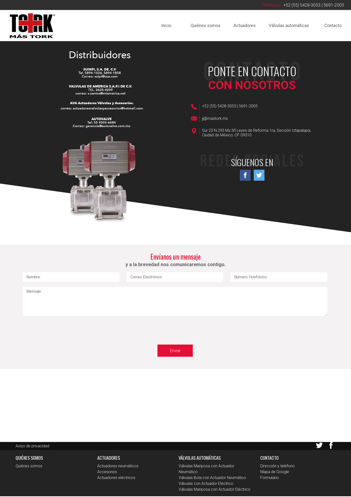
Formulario (269, 478)
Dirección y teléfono (277, 466)
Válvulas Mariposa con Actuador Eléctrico (214, 490)
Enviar (175, 351)
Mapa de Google (274, 472)
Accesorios (107, 472)
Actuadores (242, 25)
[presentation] (60, 330)
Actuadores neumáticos (117, 466)
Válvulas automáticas (287, 25)
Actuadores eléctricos (116, 478)
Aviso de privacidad (32, 446)
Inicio (163, 25)
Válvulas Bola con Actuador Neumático (212, 478)
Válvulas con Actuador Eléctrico (206, 484)
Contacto (332, 25)
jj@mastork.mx (215, 119)
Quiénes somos (203, 25)
